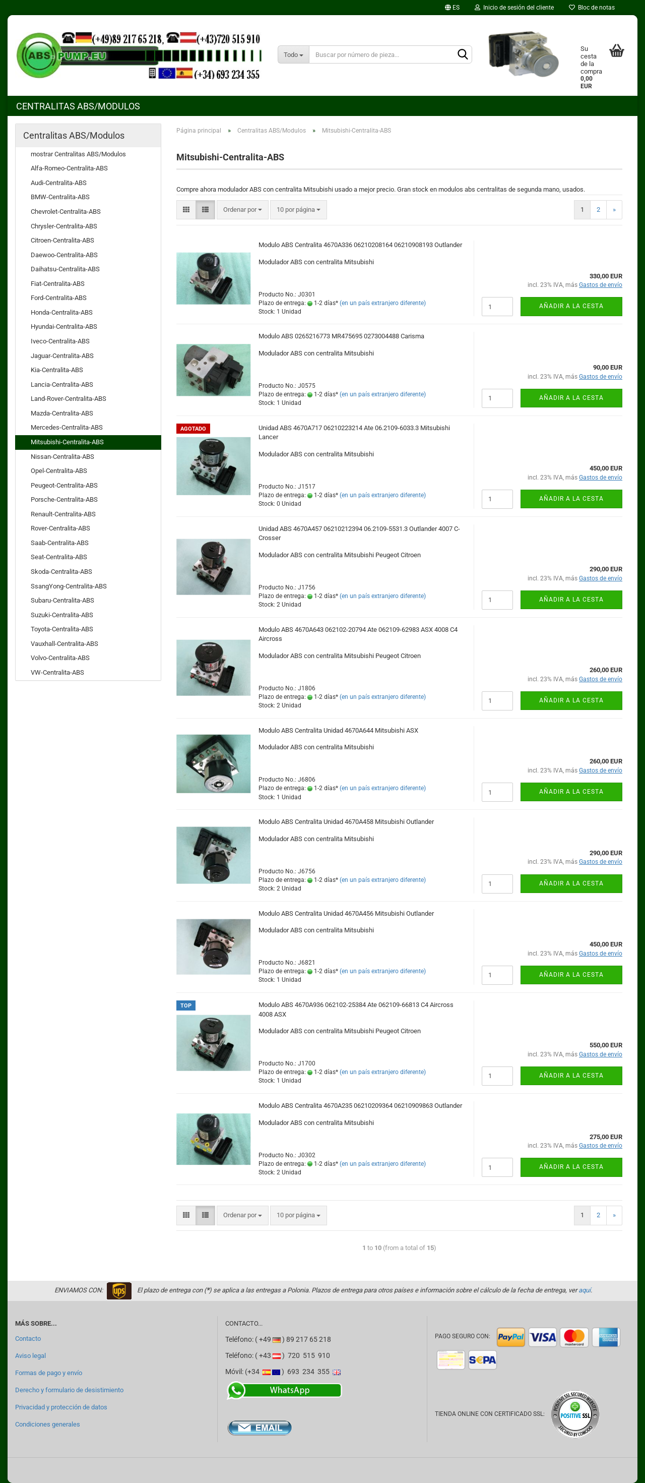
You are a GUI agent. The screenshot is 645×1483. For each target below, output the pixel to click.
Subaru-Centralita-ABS (62, 600)
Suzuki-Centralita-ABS (62, 615)
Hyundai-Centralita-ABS (64, 326)
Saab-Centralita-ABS (60, 543)
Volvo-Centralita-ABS (60, 658)
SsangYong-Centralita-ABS (69, 586)
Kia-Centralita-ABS (57, 370)
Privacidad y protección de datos (61, 1407)
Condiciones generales (47, 1424)
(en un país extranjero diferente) (383, 303)
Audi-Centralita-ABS (59, 183)
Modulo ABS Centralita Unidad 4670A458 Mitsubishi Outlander (346, 821)
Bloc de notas (592, 7)
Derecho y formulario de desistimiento (69, 1390)
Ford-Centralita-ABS (59, 298)
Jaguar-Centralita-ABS (62, 356)
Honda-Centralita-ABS (62, 312)
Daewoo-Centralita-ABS (64, 255)
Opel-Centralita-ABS (59, 470)
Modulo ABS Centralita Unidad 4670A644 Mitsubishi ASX (338, 730)
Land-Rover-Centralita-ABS (68, 398)
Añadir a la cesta (571, 306)
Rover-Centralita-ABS (60, 528)
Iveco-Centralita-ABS (60, 341)
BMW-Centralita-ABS (60, 197)
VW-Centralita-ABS (57, 672)
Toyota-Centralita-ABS (62, 629)
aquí (584, 1290)
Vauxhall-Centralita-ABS (64, 643)
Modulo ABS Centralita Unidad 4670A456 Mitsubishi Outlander (346, 913)
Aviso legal (30, 1355)
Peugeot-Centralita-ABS (64, 485)
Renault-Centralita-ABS (63, 514)
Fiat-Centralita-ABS (58, 283)
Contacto (28, 1338)
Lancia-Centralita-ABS (62, 384)
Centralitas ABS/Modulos (78, 106)
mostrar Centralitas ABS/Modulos (78, 154)
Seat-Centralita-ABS (59, 557)
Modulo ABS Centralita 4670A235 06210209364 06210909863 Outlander (360, 1105)
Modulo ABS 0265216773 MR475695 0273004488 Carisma (341, 336)
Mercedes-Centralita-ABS (67, 427)
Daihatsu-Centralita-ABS (65, 269)
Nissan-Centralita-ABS (62, 456)
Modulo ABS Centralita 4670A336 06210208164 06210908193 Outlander (360, 245)
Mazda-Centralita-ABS (62, 413)
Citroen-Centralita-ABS (62, 240)
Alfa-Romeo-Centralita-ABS (69, 168)
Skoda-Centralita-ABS (61, 571)
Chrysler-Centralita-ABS (64, 226)
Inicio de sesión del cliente (514, 7)
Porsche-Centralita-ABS (64, 499)
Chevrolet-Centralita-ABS (66, 211)
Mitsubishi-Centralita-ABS (67, 442)
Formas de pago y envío (48, 1373)
